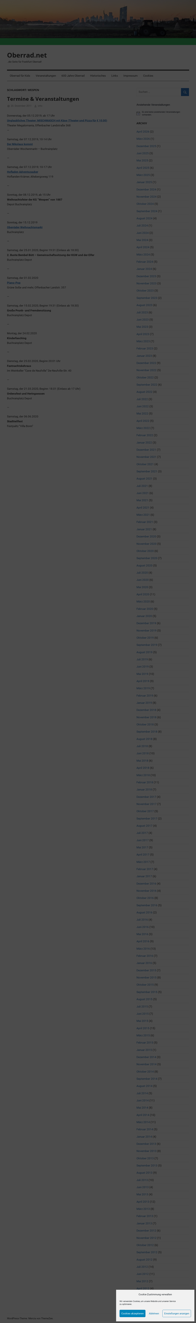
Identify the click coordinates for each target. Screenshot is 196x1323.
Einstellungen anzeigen (176, 1313)
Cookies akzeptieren (132, 1313)
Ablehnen (154, 1313)
